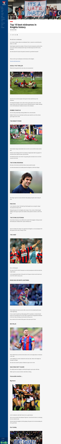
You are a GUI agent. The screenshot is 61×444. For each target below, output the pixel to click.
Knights (11, 21)
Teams (2, 14)
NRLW (2, 16)
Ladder (2, 13)
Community (3, 19)
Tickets (2, 24)
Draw (2, 11)
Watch (2, 8)
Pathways (3, 17)
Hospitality (2, 27)
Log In (2, 440)
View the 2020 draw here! (15, 61)
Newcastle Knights (13, 29)
